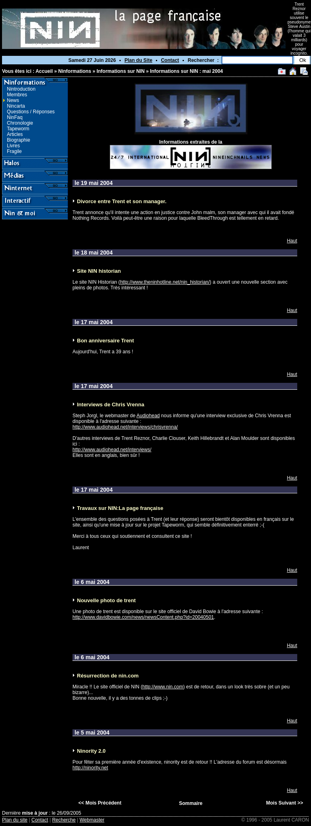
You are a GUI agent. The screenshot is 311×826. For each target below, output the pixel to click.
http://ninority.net (90, 768)
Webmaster (92, 820)
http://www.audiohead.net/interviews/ (111, 449)
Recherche (64, 820)
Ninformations (74, 71)
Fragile (14, 151)
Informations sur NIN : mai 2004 (186, 71)
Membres (17, 95)
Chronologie (20, 123)
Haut (292, 241)
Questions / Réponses (31, 112)
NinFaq (15, 117)
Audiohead (148, 415)
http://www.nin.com (163, 687)
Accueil (44, 71)
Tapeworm (18, 129)
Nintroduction (21, 89)
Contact (170, 60)
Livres (13, 146)
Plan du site (15, 820)
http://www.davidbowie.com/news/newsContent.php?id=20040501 (143, 617)
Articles (15, 134)
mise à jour (34, 813)
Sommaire (190, 803)
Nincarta (16, 106)
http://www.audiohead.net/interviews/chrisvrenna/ (125, 427)
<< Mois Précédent (100, 803)
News (13, 100)
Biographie (18, 140)
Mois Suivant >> (284, 803)
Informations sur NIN (120, 71)
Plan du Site (138, 60)
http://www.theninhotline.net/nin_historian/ (164, 282)
